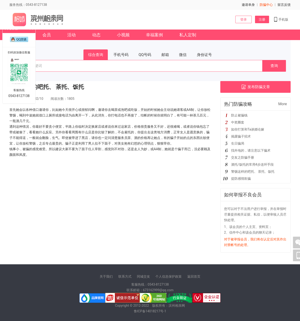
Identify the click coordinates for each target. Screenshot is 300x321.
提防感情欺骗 (241, 178)
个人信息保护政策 (168, 276)
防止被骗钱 (239, 115)
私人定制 (187, 34)
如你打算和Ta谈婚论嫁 (247, 129)
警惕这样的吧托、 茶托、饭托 (252, 171)
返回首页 (193, 276)
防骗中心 (266, 5)
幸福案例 (154, 34)
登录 (243, 19)
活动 (71, 34)
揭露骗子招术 (241, 136)
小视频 (123, 34)
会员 (46, 34)
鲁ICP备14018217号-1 (150, 311)
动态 (96, 34)
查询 (274, 66)
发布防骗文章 (255, 87)
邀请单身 (248, 5)
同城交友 (143, 276)
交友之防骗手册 (242, 157)
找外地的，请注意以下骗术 (250, 150)
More (282, 104)
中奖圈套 (237, 122)
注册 (262, 19)
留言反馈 (284, 5)
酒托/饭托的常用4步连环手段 (252, 164)
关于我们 (106, 276)
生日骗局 (237, 143)
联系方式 (124, 276)
